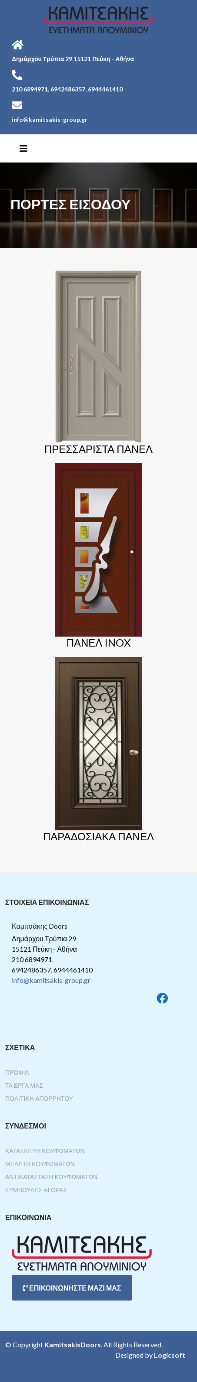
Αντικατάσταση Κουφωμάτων (51, 1176)
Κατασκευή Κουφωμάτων (45, 1150)
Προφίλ (17, 1072)
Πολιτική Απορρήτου (39, 1098)
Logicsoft (169, 1355)
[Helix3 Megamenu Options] (23, 148)
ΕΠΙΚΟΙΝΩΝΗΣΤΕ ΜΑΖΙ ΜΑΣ (72, 1288)
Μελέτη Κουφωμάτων (40, 1163)
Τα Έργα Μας (24, 1085)
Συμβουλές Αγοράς (36, 1189)
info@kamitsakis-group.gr (51, 980)
